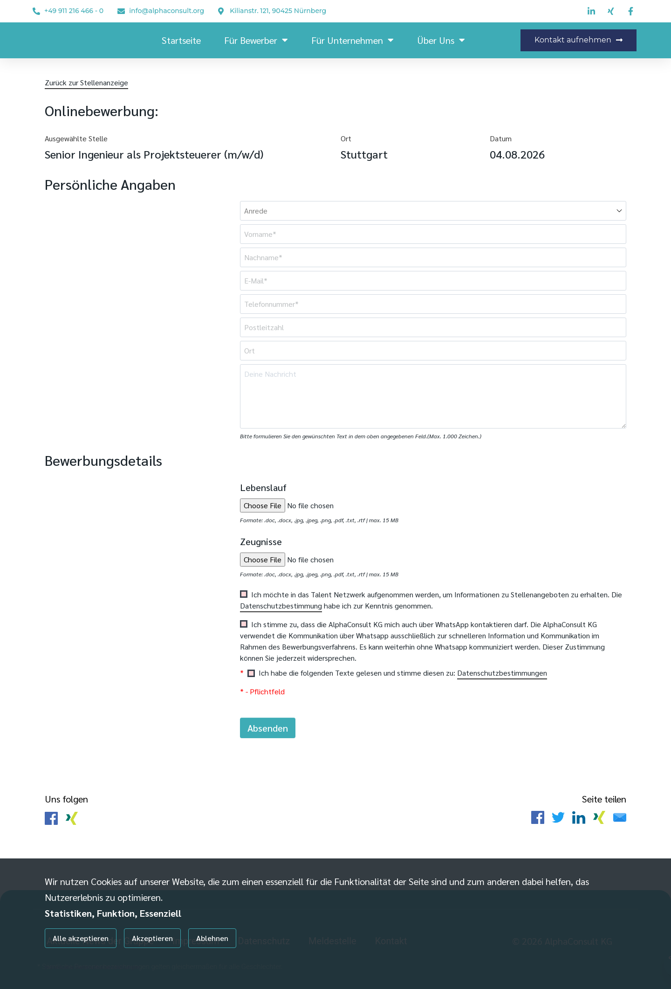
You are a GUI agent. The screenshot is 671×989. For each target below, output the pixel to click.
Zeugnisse (261, 541)
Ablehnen (212, 938)
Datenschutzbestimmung (281, 605)
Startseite (181, 40)
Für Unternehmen (352, 40)
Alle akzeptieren (81, 938)
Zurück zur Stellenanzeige (86, 82)
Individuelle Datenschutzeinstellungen (92, 966)
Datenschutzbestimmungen (502, 673)
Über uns (441, 40)
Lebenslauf (263, 487)
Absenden (267, 728)
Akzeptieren (152, 938)
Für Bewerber (256, 40)
